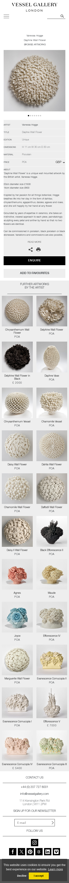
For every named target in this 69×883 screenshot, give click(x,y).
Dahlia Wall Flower (52, 465)
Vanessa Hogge (35, 36)
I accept (39, 875)
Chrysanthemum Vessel (17, 422)
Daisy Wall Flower (17, 465)
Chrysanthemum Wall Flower (17, 331)
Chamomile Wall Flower (17, 507)
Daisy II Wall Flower (17, 550)
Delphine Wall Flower (51, 330)
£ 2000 (17, 383)
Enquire (34, 260)
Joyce (17, 636)
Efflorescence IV (51, 636)
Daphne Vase (52, 376)
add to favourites (34, 273)
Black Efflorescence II (51, 550)
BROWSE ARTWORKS (35, 45)
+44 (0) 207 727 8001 (34, 787)
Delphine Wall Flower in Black (17, 377)
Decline (21, 875)
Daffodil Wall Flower (51, 507)
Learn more (55, 869)
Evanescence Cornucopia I (17, 722)
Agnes (17, 593)
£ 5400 (17, 768)
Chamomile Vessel (52, 422)
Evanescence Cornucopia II (51, 679)
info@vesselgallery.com (34, 794)
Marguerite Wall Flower (17, 679)
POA (17, 337)
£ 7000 (52, 726)
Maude (52, 593)
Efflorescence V (52, 722)
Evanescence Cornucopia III (52, 764)
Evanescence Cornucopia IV (17, 764)
